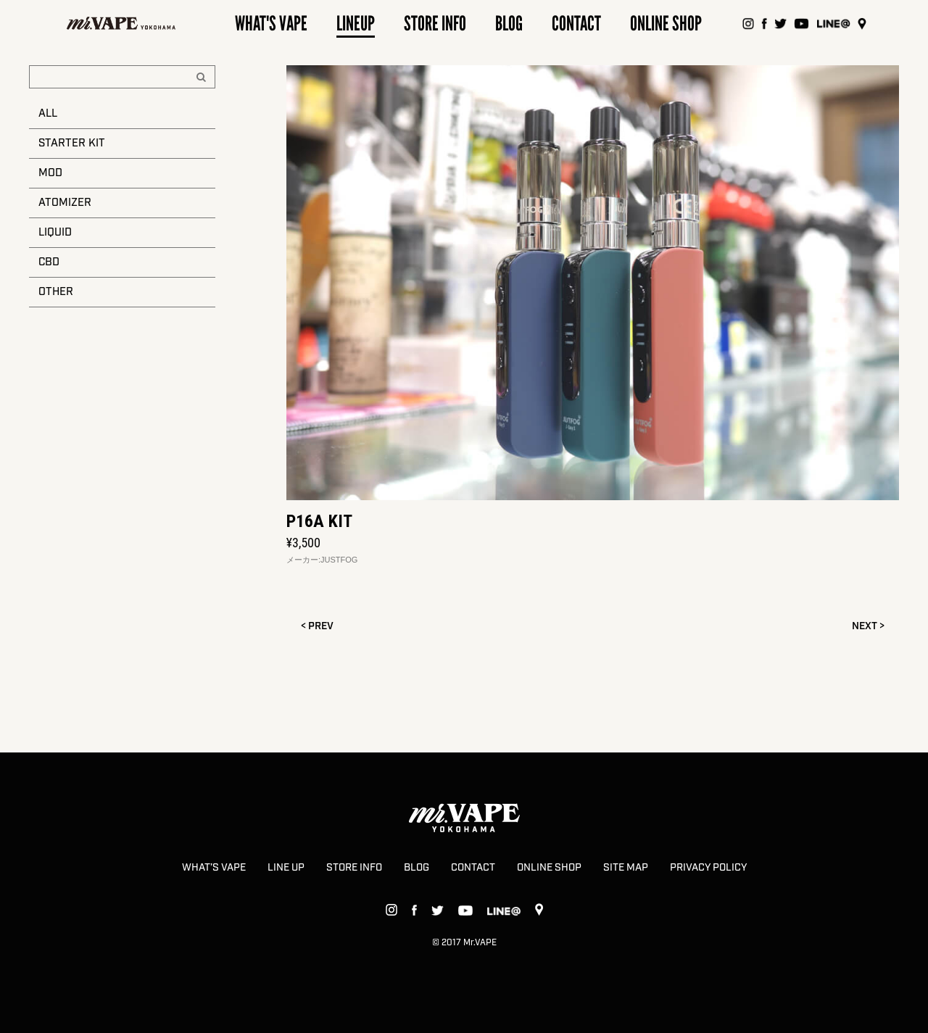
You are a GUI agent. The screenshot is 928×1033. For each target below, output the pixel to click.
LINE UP (286, 867)
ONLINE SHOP (549, 867)
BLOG (416, 867)
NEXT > (868, 626)
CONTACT (473, 867)
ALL (47, 114)
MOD (50, 173)
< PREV (317, 626)
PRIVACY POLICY (708, 867)
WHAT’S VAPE (214, 867)
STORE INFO (354, 867)
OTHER (55, 292)
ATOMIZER (64, 203)
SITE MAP (625, 867)
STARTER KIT (71, 143)
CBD (48, 262)
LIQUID (55, 232)
